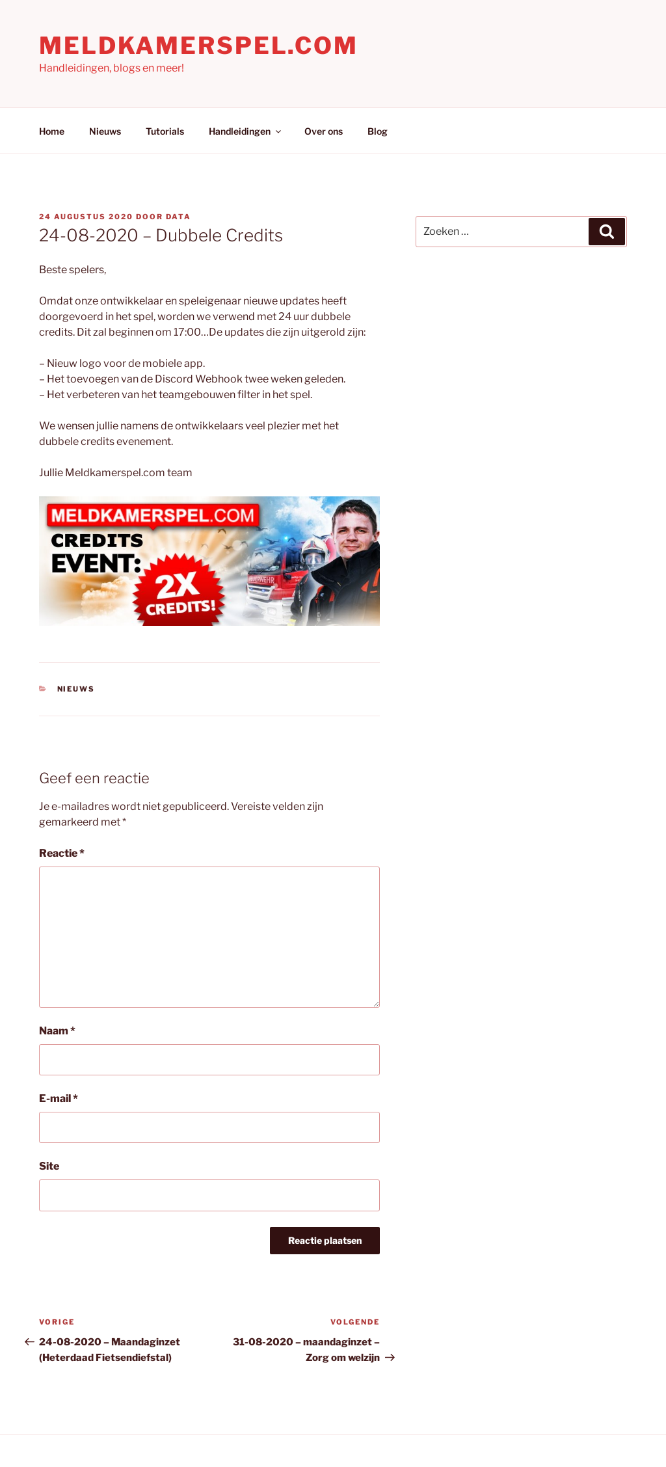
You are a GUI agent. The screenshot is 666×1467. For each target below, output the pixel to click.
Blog (377, 131)
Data (178, 216)
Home (51, 131)
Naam (57, 1031)
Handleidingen (246, 131)
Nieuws (105, 131)
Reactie (62, 853)
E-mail (58, 1098)
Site (49, 1166)
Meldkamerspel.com (198, 45)
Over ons (323, 131)
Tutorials (165, 131)
